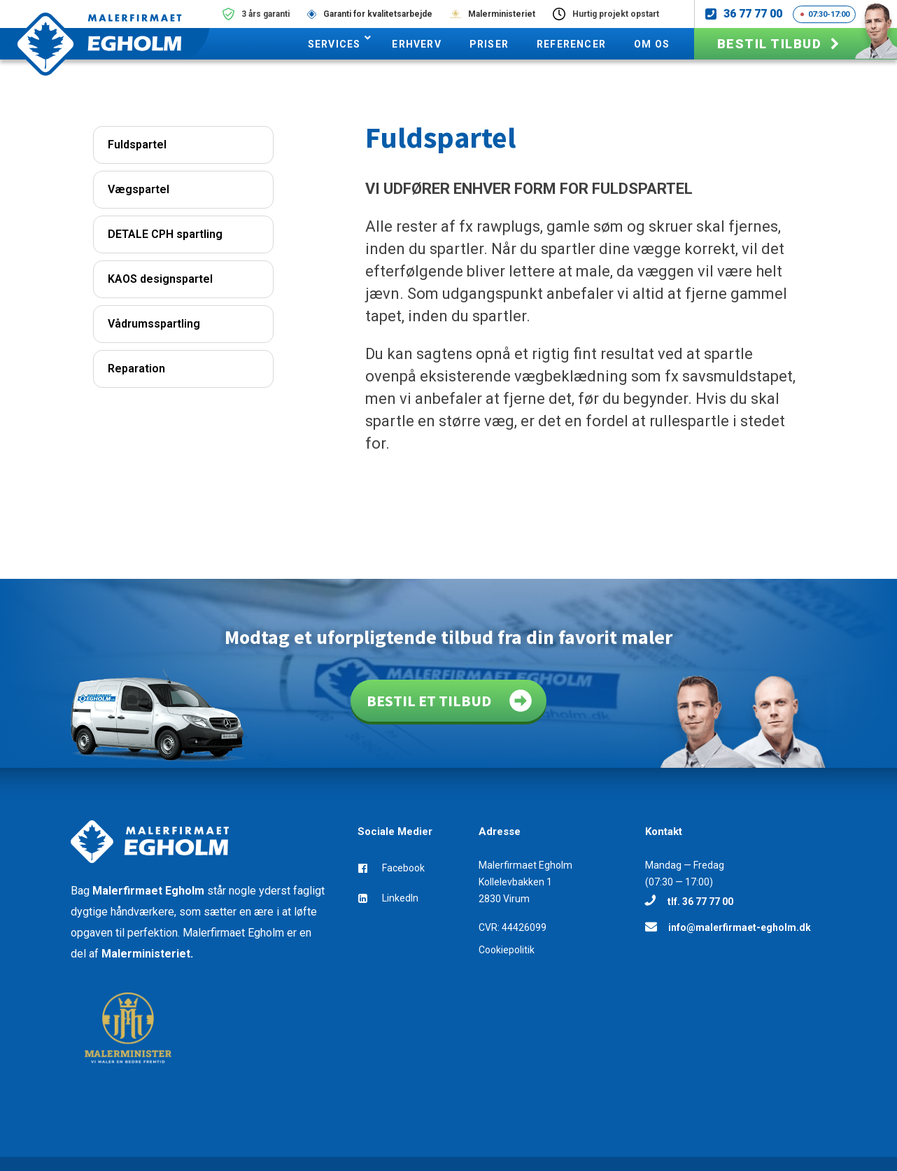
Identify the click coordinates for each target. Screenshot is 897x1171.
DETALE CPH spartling (165, 234)
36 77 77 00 (752, 13)
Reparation (136, 368)
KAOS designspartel (160, 279)
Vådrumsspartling (154, 323)
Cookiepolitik (507, 949)
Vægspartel (138, 189)
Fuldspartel (137, 144)
